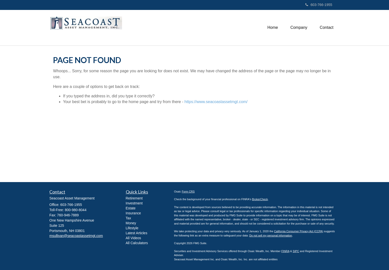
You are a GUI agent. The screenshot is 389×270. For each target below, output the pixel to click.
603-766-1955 (318, 5)
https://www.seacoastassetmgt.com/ (215, 102)
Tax (128, 218)
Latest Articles (136, 233)
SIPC (296, 251)
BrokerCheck (260, 199)
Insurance (133, 213)
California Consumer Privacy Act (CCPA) (298, 231)
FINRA (285, 251)
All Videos (133, 238)
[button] (298, 27)
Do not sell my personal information (270, 235)
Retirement (134, 198)
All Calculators (137, 243)
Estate (131, 208)
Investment (134, 203)
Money (131, 223)
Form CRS (188, 191)
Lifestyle (132, 228)
